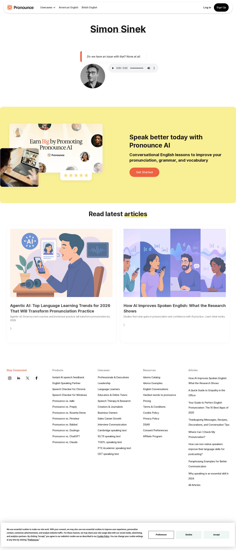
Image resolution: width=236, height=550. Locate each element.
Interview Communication (112, 424)
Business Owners (108, 412)
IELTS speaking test (109, 436)
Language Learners (109, 389)
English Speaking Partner (66, 383)
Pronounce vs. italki (63, 400)
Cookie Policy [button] (103, 536)
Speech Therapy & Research (114, 400)
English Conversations (155, 389)
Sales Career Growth (109, 418)
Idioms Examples (153, 383)
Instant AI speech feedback (68, 377)
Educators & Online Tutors (112, 395)
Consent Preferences (155, 430)
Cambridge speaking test (112, 430)
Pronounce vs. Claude (64, 442)
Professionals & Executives (113, 377)
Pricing (147, 400)
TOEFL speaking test (110, 442)
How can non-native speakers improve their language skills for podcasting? (206, 449)
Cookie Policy (151, 412)
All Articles (194, 485)
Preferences (161, 535)
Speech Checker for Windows (69, 395)
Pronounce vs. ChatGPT (66, 436)
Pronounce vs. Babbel (64, 424)
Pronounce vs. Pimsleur (65, 418)
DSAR (146, 424)
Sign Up (221, 7)
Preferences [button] (33, 540)
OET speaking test (108, 453)
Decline (188, 535)
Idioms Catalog (151, 377)
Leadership (104, 383)
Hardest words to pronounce (159, 395)
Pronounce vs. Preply (64, 406)
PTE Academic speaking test (114, 448)
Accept (216, 535)
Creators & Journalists (110, 406)
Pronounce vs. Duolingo (65, 430)
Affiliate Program (152, 436)
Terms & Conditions (154, 406)
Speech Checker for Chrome (68, 389)
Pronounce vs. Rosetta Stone (69, 412)
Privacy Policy (151, 418)
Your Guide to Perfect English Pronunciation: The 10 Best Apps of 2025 (208, 407)
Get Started (144, 172)
